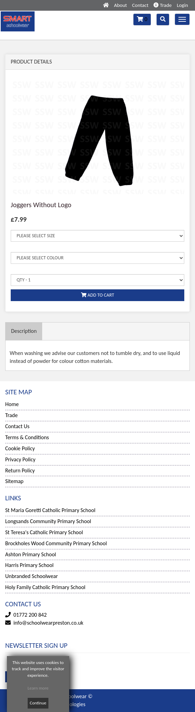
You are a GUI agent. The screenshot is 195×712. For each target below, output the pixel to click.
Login (182, 5)
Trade (162, 5)
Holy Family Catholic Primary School (45, 587)
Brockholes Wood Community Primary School (56, 543)
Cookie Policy (20, 448)
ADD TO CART (97, 295)
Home (12, 404)
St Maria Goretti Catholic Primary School (50, 510)
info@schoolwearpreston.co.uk (48, 622)
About (120, 5)
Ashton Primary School (30, 554)
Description (24, 331)
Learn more (38, 688)
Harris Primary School (29, 565)
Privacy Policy (20, 459)
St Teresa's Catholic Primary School (44, 532)
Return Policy (20, 470)
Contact (140, 5)
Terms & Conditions (27, 437)
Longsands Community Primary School (48, 521)
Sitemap (14, 481)
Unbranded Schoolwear (31, 576)
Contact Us (17, 426)
